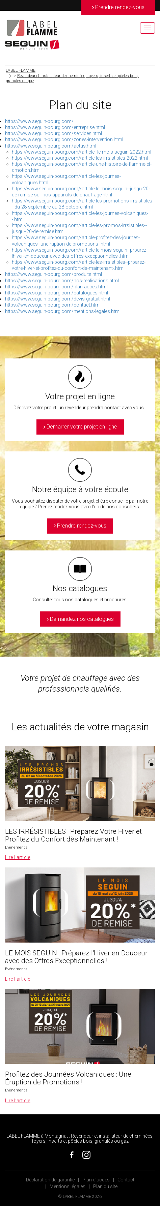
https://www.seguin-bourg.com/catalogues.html (56, 292)
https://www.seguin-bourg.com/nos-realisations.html (62, 280)
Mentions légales (67, 1186)
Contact (125, 1179)
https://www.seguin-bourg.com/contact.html (53, 305)
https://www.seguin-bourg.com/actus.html (50, 146)
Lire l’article (17, 857)
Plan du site (105, 1186)
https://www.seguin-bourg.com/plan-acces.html (56, 286)
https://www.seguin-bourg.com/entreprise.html (55, 127)
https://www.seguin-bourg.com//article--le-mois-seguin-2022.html (81, 152)
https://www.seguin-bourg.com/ (39, 121)
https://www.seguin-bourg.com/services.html (53, 133)
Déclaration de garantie (50, 1179)
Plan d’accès (96, 1179)
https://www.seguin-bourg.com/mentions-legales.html (63, 311)
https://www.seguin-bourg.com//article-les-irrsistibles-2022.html (80, 158)
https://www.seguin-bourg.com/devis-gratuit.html (57, 299)
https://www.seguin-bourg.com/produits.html (53, 274)
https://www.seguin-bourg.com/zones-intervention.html (64, 139)
